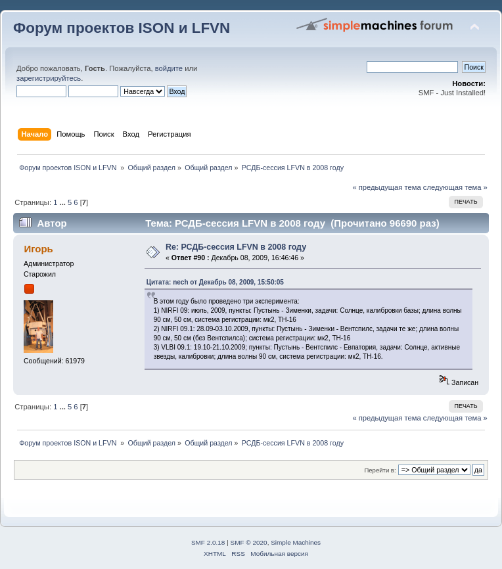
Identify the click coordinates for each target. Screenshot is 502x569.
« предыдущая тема (386, 187)
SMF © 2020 (249, 542)
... (64, 202)
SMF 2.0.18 (208, 542)
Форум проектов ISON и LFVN (121, 28)
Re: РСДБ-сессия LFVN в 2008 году (236, 247)
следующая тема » (455, 187)
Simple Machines (296, 542)
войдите (169, 68)
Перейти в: (380, 470)
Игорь (38, 248)
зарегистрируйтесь (48, 78)
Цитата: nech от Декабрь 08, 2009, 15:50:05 (215, 282)
